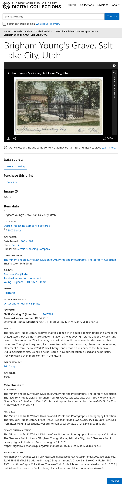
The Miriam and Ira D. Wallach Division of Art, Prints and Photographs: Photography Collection (60, 259)
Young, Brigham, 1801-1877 (20, 282)
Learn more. (109, 147)
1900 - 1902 (26, 241)
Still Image (10, 366)
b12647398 (46, 314)
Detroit (15, 245)
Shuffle (72, 5)
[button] (114, 72)
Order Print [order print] (12, 182)
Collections (87, 5)
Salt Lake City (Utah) (15, 274)
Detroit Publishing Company (33, 249)
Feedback (114, 480)
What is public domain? (48, 23)
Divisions (102, 5)
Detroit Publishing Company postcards (27, 225)
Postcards (9, 292)
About (115, 5)
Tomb (43, 282)
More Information (114, 77)
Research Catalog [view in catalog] (16, 166)
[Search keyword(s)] (54, 16)
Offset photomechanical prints (22, 303)
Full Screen (109, 138)
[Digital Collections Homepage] (32, 6)
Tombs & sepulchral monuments (23, 278)
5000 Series (14, 230)
